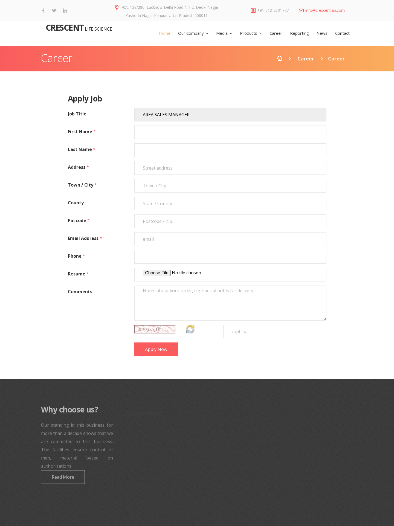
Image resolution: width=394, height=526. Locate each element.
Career (276, 33)
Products (248, 33)
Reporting (299, 33)
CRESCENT (64, 27)
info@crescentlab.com (325, 10)
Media (222, 33)
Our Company (191, 33)
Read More (63, 481)
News (322, 33)
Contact (342, 33)
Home (164, 33)
